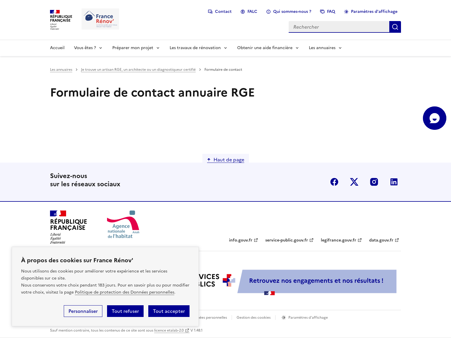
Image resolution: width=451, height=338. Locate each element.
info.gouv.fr (240, 240)
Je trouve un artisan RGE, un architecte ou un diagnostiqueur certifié (138, 69)
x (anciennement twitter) (354, 182)
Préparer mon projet (132, 48)
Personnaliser (83, 311)
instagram (374, 182)
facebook (334, 182)
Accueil (57, 48)
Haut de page (229, 159)
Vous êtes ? (85, 48)
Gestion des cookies (254, 317)
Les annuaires (322, 48)
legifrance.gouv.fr (338, 240)
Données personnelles (208, 317)
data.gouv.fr (381, 240)
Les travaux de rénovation (195, 48)
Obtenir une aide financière (264, 48)
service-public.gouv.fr (286, 240)
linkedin (394, 182)
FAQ (331, 11)
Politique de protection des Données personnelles (124, 292)
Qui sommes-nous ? (292, 11)
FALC (252, 11)
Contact (223, 11)
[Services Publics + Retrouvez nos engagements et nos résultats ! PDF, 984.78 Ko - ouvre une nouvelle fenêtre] (269, 282)
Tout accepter (169, 311)
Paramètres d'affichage (374, 11)
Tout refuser (125, 311)
